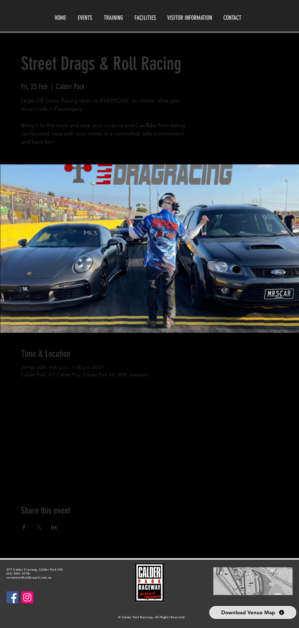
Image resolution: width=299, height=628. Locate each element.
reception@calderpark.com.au (29, 578)
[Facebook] (12, 597)
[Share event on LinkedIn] (54, 527)
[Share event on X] (39, 527)
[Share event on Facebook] (24, 527)
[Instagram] (27, 597)
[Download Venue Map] (252, 612)
